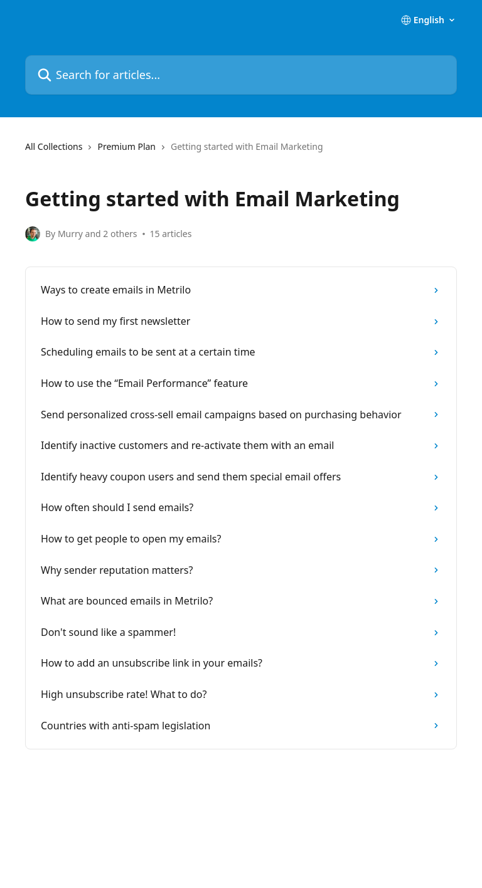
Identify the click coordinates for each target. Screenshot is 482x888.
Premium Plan (126, 146)
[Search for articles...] (241, 75)
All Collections (53, 146)
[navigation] (241, 152)
